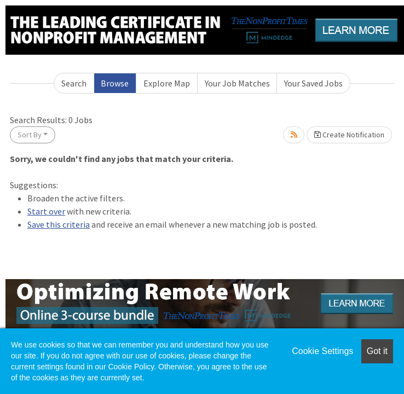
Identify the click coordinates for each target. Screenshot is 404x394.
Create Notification (349, 135)
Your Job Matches (237, 83)
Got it (377, 351)
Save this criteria (58, 224)
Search (73, 83)
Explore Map (166, 83)
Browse (115, 83)
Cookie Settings (322, 351)
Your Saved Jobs (313, 83)
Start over (46, 211)
